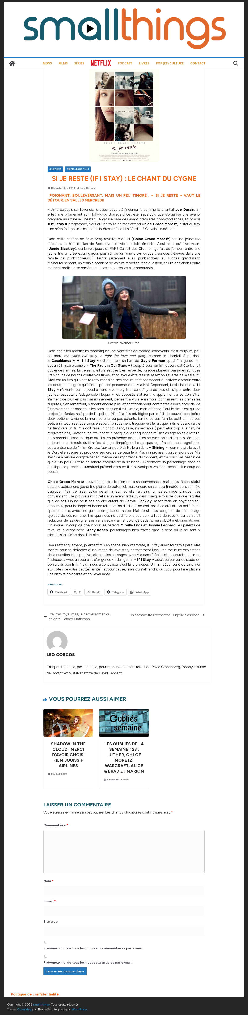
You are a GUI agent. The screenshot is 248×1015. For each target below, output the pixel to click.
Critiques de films (78, 169)
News (47, 63)
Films (63, 63)
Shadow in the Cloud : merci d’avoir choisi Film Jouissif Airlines (68, 754)
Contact (197, 63)
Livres (144, 63)
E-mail (49, 901)
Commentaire (55, 825)
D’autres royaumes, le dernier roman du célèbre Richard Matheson (76, 616)
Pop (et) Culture (170, 63)
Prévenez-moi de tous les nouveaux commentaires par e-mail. (93, 948)
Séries (79, 63)
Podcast (125, 63)
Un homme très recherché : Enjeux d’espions (167, 615)
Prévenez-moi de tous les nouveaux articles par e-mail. (87, 962)
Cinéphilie (55, 169)
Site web (50, 921)
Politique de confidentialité (35, 994)
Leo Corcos (87, 188)
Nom (48, 881)
